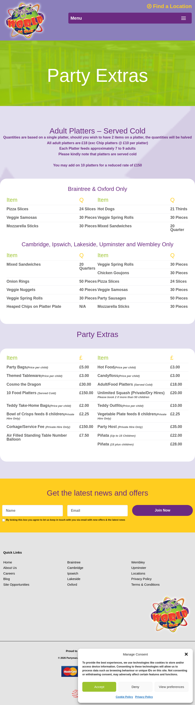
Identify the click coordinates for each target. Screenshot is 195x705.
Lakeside (73, 579)
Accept (99, 687)
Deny (135, 687)
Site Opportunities (16, 584)
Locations (138, 573)
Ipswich (72, 573)
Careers (9, 573)
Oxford (72, 584)
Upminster (138, 568)
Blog (6, 579)
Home (7, 562)
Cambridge (75, 568)
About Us (10, 568)
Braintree (74, 562)
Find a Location (169, 6)
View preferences (171, 687)
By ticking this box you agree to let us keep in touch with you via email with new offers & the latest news (65, 519)
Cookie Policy (124, 696)
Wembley (138, 562)
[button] (186, 654)
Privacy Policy (144, 696)
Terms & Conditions (145, 584)
